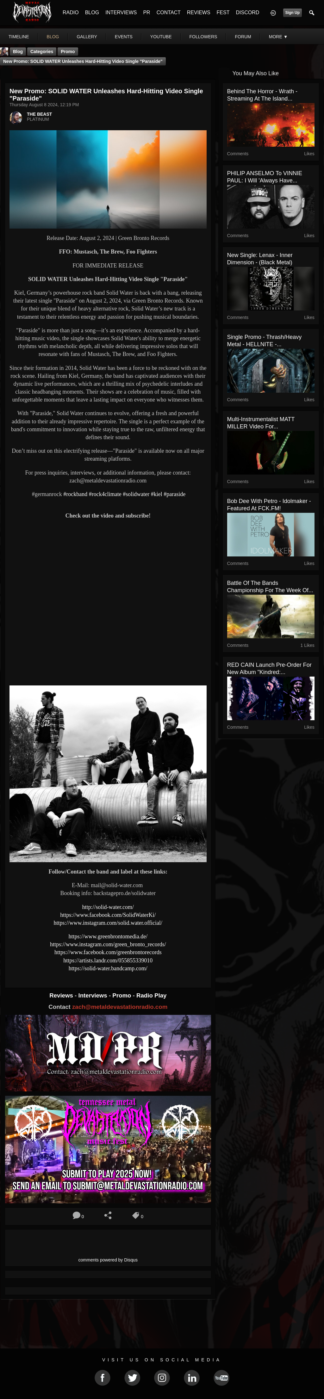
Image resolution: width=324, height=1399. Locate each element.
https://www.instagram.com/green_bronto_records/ (108, 944)
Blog (18, 51)
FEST (223, 12)
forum (243, 36)
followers (203, 36)
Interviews (93, 995)
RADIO (71, 12)
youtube (161, 36)
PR (146, 12)
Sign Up (292, 12)
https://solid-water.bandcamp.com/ (108, 968)
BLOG (92, 12)
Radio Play (151, 995)
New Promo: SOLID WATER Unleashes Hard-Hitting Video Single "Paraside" (83, 61)
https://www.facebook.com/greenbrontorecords (108, 952)
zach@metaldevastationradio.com (119, 1006)
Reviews (62, 995)
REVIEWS (198, 12)
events (124, 36)
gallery (87, 36)
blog (53, 36)
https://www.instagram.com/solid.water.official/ (108, 923)
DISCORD (247, 12)
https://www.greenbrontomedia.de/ (107, 936)
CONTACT (169, 12)
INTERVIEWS (121, 12)
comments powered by (108, 1259)
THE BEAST (39, 114)
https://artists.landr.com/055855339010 (108, 960)
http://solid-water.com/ (108, 907)
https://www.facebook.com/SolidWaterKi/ (108, 915)
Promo (122, 995)
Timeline (19, 36)
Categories (41, 51)
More (278, 36)
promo (68, 51)
